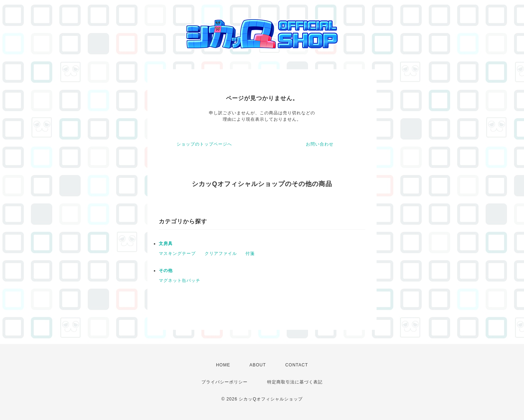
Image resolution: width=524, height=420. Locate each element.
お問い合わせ (320, 144)
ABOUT (257, 364)
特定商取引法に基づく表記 (295, 382)
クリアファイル (221, 253)
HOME (223, 364)
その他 (166, 270)
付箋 (250, 253)
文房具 (166, 243)
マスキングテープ (177, 253)
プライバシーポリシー (224, 382)
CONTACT (296, 364)
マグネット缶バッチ (179, 280)
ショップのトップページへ (204, 144)
